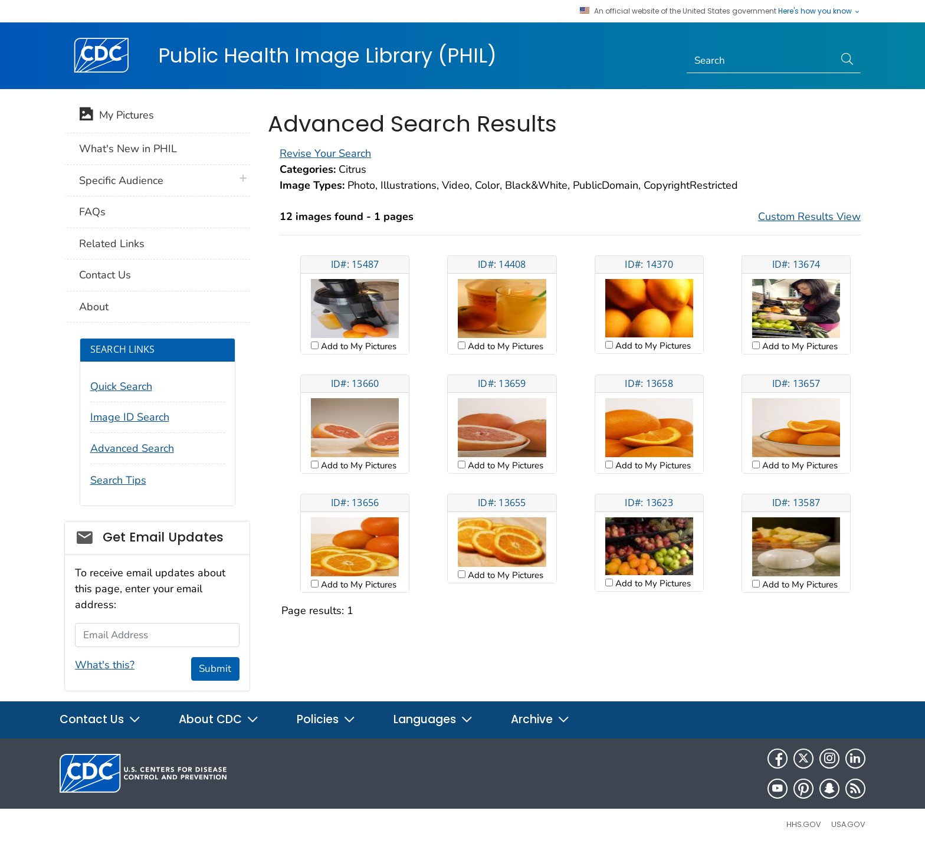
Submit (215, 668)
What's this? (105, 665)
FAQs (92, 212)
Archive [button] (540, 719)
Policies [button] (326, 719)
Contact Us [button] (100, 719)
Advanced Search (132, 448)
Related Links (112, 244)
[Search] (761, 61)
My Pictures (116, 116)
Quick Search (121, 386)
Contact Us (105, 275)
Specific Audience (121, 180)
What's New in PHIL (128, 149)
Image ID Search (129, 417)
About (94, 307)
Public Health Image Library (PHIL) (327, 55)
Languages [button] (433, 719)
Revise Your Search (325, 153)
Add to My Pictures (357, 346)
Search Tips (118, 480)
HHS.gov (803, 824)
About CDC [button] (219, 719)
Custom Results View (809, 216)
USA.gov (848, 824)
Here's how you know (819, 11)
